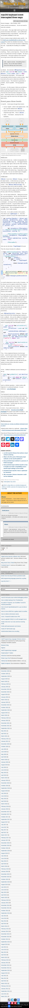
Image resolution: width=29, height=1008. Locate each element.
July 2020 (3, 749)
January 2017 (4, 840)
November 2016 (5, 845)
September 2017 (5, 819)
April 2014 (3, 923)
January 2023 (4, 702)
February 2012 (5, 986)
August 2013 (4, 944)
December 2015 (5, 874)
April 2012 (3, 980)
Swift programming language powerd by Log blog (13, 578)
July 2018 (3, 793)
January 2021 (4, 741)
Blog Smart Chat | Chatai (7, 562)
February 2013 (5, 960)
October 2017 (4, 816)
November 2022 (5, 704)
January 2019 (4, 780)
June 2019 (4, 770)
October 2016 (4, 848)
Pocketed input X (5, 565)
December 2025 (5, 671)
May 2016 (3, 861)
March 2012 (4, 983)
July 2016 (3, 855)
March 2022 (4, 715)
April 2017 (3, 832)
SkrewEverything (15, 409)
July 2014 (3, 915)
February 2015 (5, 900)
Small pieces (5, 510)
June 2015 (4, 889)
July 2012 (3, 975)
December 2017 (5, 811)
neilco (8, 389)
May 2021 (3, 731)
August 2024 (4, 694)
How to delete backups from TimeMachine (12, 600)
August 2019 (4, 764)
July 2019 (3, 767)
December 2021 (5, 723)
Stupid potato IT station (7, 653)
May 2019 (3, 772)
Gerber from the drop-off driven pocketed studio (13, 575)
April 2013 (3, 954)
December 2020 (5, 744)
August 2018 (4, 790)
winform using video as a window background (14, 485)
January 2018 (4, 809)
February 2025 (5, 684)
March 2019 (4, 777)
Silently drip (4, 660)
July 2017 (3, 824)
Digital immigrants (5, 663)
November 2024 (5, 691)
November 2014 (5, 908)
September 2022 (5, 710)
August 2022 (4, 712)
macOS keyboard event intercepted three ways (14, 430)
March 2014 (4, 926)
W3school (3, 655)
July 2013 (3, 947)
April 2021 (3, 733)
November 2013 (5, 936)
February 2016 (5, 869)
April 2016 (3, 863)
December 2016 (5, 842)
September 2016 (5, 850)
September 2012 (5, 970)
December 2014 (5, 905)
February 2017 (5, 837)
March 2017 (4, 835)
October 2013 (4, 939)
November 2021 (5, 725)
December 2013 (5, 934)
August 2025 (4, 678)
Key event (13, 481)
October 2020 (4, 746)
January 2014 (4, 931)
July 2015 (3, 887)
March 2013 (4, 957)
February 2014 (5, 928)
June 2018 (4, 796)
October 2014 (4, 910)
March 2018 (4, 803)
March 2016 (4, 866)
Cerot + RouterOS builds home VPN (10, 616)
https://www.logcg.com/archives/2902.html (15, 434)
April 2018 (3, 801)
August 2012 (4, 973)
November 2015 (5, 876)
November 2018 (5, 783)
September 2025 (5, 676)
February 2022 (5, 718)
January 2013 (4, 962)
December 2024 (5, 689)
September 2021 (5, 728)
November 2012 (5, 967)
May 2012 (3, 978)
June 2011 (4, 993)
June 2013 (4, 949)
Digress (3, 647)
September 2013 (5, 941)
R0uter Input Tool (5, 658)
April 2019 (3, 775)
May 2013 (3, 952)
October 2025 (4, 673)
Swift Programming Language (9, 650)
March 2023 (4, 699)
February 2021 (5, 738)
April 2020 (3, 757)
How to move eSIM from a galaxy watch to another (14, 611)
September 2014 (5, 913)
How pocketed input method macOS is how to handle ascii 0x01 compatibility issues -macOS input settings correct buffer (16, 466)
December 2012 (5, 965)
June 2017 (4, 827)
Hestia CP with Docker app (8, 628)
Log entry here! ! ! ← (6, 581)
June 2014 (4, 918)
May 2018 (3, 798)
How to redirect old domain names (10, 614)
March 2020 (4, 759)
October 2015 (4, 879)
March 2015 (4, 897)
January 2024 (4, 697)
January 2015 (4, 902)
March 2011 (4, 996)
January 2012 (4, 988)
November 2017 (5, 814)
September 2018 (5, 788)
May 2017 (3, 829)
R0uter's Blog (14, 4)
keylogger (13, 389)
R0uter (4, 497)
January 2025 (4, 686)
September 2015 (5, 881)
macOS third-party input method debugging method (14, 597)
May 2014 (3, 921)
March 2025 (4, 681)
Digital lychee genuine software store (10, 556)
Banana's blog (5, 645)
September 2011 (5, 991)
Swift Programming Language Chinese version (13, 639)
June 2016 (4, 858)
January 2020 (4, 762)
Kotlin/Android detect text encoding (10, 631)
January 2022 (4, 720)
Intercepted (7, 481)
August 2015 (4, 884)
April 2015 (3, 895)
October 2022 (4, 707)
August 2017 (4, 822)
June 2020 (4, 751)
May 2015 (3, 892)
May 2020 (3, 754)
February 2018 (5, 806)
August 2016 (4, 853)
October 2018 (4, 785)
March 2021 (4, 736)
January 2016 (4, 871)
